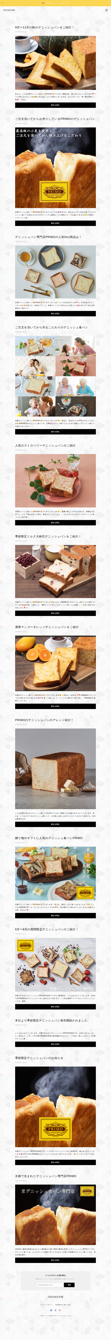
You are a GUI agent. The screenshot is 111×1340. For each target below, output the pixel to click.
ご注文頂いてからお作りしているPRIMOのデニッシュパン (54, 122)
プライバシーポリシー (46, 1325)
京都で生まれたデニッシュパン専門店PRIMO (49, 1196)
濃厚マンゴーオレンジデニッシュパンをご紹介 (50, 639)
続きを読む (55, 105)
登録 (69, 1305)
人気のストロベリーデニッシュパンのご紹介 (49, 457)
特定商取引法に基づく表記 (63, 1325)
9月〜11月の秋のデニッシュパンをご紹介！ (48, 27)
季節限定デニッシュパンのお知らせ (42, 1077)
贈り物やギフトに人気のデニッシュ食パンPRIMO (52, 851)
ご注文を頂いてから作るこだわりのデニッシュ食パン (54, 336)
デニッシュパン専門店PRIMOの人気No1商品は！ (52, 243)
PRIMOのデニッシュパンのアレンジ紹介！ (47, 733)
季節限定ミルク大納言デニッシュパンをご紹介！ (52, 548)
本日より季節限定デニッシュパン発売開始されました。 (53, 1037)
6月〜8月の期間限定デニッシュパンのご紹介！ (50, 943)
